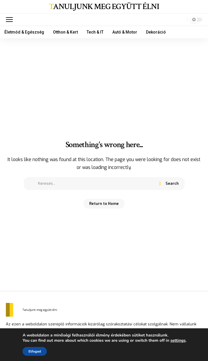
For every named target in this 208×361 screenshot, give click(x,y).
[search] (181, 19)
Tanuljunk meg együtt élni (104, 6)
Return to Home (104, 203)
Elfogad (34, 351)
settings (177, 340)
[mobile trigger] (11, 19)
